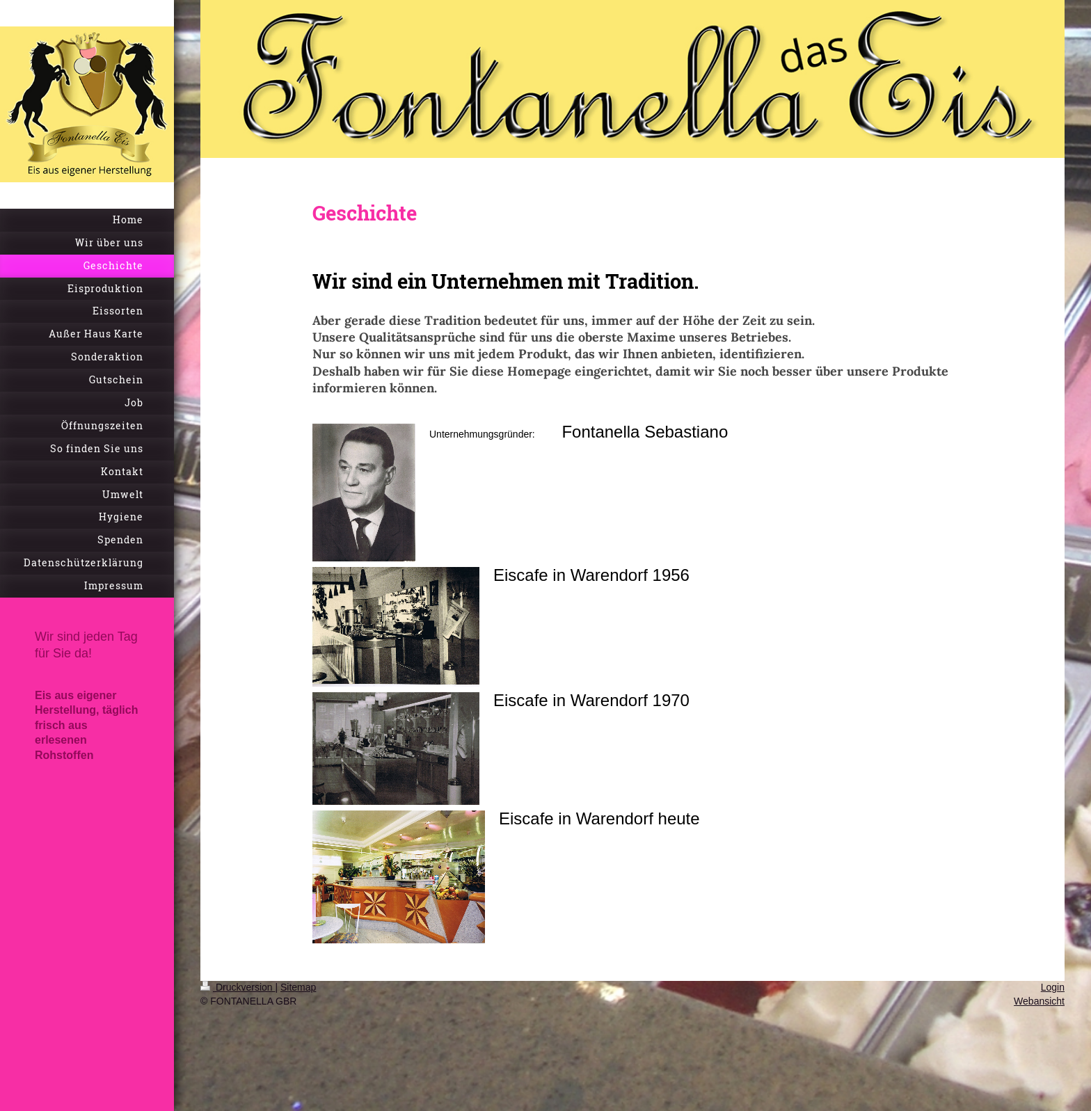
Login (1053, 987)
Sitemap (298, 987)
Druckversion (237, 987)
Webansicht (1039, 1001)
